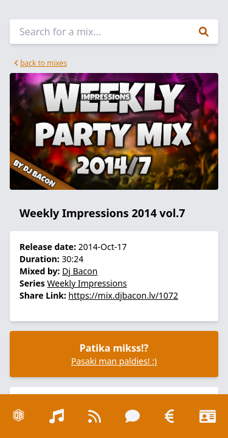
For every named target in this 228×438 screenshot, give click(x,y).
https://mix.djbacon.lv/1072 (123, 295)
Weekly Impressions (87, 283)
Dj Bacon (79, 271)
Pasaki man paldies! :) (114, 361)
